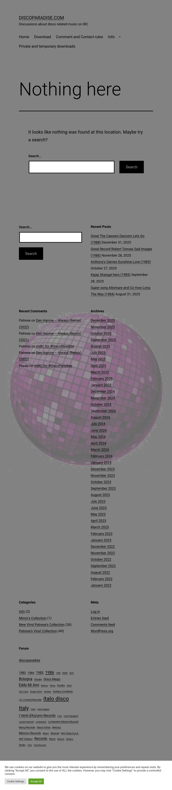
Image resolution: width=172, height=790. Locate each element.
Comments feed (103, 625)
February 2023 (102, 534)
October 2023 (101, 482)
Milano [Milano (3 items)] (46, 733)
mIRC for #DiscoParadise (55, 346)
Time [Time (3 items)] (29, 745)
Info (111, 37)
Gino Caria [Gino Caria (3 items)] (23, 691)
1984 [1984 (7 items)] (31, 673)
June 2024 (99, 430)
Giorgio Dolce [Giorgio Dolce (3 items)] (36, 691)
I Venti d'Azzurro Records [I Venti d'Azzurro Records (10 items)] (37, 715)
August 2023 (100, 495)
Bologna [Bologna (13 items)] (25, 679)
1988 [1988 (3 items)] (58, 673)
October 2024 (101, 404)
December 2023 (103, 469)
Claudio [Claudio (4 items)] (38, 679)
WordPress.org (102, 631)
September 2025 (103, 340)
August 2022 (100, 572)
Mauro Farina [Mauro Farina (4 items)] (44, 727)
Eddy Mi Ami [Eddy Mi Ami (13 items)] (29, 685)
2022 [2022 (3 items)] (71, 673)
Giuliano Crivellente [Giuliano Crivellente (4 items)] (63, 691)
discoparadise (29, 660)
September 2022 (103, 566)
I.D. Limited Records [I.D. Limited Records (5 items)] (30, 699)
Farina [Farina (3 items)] (52, 685)
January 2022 (101, 585)
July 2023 (98, 501)
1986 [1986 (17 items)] (49, 672)
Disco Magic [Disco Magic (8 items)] (52, 679)
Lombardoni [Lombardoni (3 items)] (41, 722)
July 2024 (98, 424)
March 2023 (100, 527)
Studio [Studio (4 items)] (22, 745)
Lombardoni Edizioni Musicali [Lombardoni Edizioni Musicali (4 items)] (63, 721)
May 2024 (98, 437)
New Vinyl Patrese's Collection (42, 625)
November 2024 (103, 398)
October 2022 (101, 559)
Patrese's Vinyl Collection (38, 631)
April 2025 (98, 366)
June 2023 (99, 508)
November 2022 (103, 553)
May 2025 (98, 359)
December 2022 (103, 547)
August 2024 (100, 417)
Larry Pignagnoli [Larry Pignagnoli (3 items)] (71, 716)
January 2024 (101, 462)
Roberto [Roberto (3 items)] (60, 739)
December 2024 (103, 391)
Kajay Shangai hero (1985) (111, 275)
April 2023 (98, 521)
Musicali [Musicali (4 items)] (55, 733)
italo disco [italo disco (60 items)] (56, 699)
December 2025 (103, 320)
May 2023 (98, 514)
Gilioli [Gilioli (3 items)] (69, 685)
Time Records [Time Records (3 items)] (40, 745)
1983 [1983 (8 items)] (22, 673)
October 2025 (101, 333)
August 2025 (100, 346)
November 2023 (103, 475)
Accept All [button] (36, 781)
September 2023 (103, 488)
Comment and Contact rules (79, 37)
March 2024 (100, 450)
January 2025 (101, 385)
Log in (95, 612)
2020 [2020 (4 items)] (64, 673)
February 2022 (102, 579)
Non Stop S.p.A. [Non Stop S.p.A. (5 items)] (70, 733)
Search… (34, 156)
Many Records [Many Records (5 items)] (27, 727)
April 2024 (98, 443)
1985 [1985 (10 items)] (39, 673)
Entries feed (100, 618)
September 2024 (103, 411)
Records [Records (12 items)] (40, 739)
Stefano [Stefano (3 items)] (69, 739)
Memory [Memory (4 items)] (56, 727)
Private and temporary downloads (47, 46)
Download (42, 37)
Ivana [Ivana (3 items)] (33, 709)
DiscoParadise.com (41, 17)
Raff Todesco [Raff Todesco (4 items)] (26, 739)
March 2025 (100, 372)
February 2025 (102, 379)
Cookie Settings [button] (15, 781)
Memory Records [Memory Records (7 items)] (30, 733)
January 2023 (101, 540)
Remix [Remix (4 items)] (52, 739)
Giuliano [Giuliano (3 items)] (47, 691)
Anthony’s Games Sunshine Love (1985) (121, 262)
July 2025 (98, 353)
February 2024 (102, 456)
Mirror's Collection (32, 618)
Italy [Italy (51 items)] (24, 708)
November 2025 (103, 327)
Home (24, 37)
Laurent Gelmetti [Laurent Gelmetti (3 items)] (26, 722)
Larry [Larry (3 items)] (59, 716)
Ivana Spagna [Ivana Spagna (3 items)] (43, 709)
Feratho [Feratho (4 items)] (61, 685)
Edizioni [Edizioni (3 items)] (44, 685)
